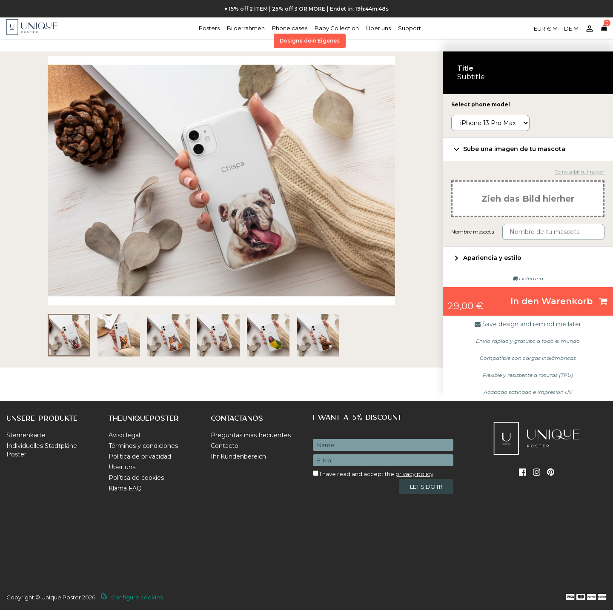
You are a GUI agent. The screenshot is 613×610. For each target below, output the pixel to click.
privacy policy (414, 473)
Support (409, 28)
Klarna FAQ (125, 488)
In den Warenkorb (558, 301)
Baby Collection (337, 28)
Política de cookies (136, 478)
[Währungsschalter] (545, 25)
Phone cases (289, 28)
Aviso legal (124, 435)
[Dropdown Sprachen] (571, 25)
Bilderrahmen (246, 28)
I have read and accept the (373, 473)
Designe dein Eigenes (310, 40)
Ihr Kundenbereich (238, 456)
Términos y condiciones (143, 446)
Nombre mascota (472, 231)
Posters (209, 28)
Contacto (224, 446)
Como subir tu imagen (579, 172)
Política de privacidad (140, 456)
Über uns (378, 28)
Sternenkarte (26, 435)
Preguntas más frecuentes (251, 435)
